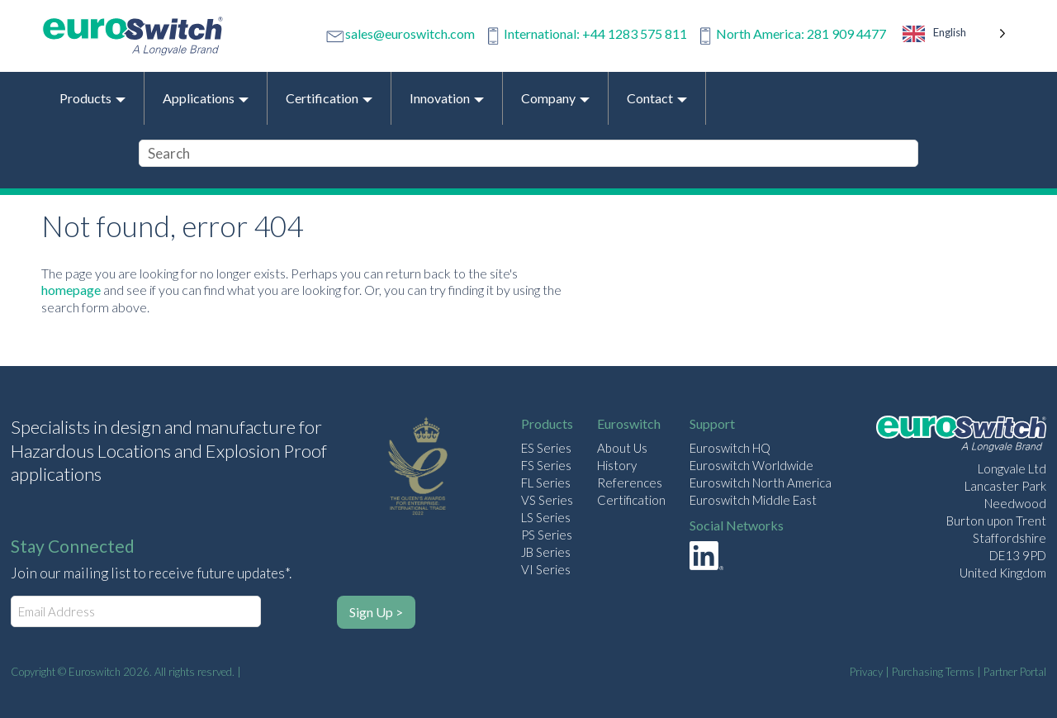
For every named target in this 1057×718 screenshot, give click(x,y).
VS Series (547, 499)
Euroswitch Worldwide (751, 465)
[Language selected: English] (955, 36)
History (617, 465)
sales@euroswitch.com (410, 33)
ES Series (546, 447)
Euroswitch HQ (730, 447)
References (629, 482)
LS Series (546, 517)
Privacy (866, 671)
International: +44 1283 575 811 (595, 33)
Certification (631, 499)
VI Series (546, 569)
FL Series (546, 482)
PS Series (546, 534)
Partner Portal (1015, 671)
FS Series (546, 465)
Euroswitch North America (761, 482)
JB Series (546, 551)
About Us (622, 447)
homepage (71, 289)
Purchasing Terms (933, 671)
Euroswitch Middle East (753, 499)
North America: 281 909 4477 (801, 33)
